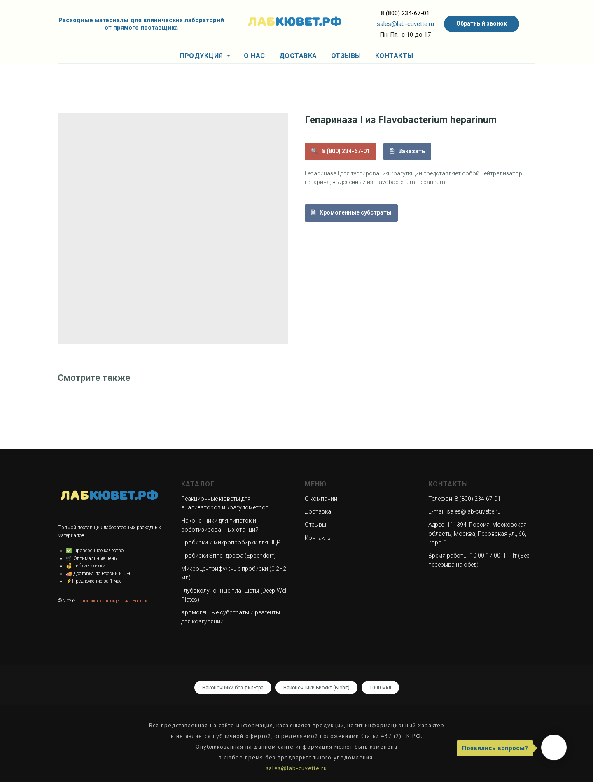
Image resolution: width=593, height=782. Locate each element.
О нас (254, 56)
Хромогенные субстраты (356, 212)
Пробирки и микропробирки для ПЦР (230, 542)
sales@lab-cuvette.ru (405, 24)
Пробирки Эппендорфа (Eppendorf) (228, 555)
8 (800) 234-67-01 (405, 13)
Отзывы (346, 56)
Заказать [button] (411, 151)
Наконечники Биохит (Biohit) (316, 688)
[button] (481, 24)
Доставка (298, 56)
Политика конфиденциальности (112, 601)
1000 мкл (380, 688)
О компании (321, 498)
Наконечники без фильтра (233, 688)
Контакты (394, 56)
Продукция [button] (202, 56)
